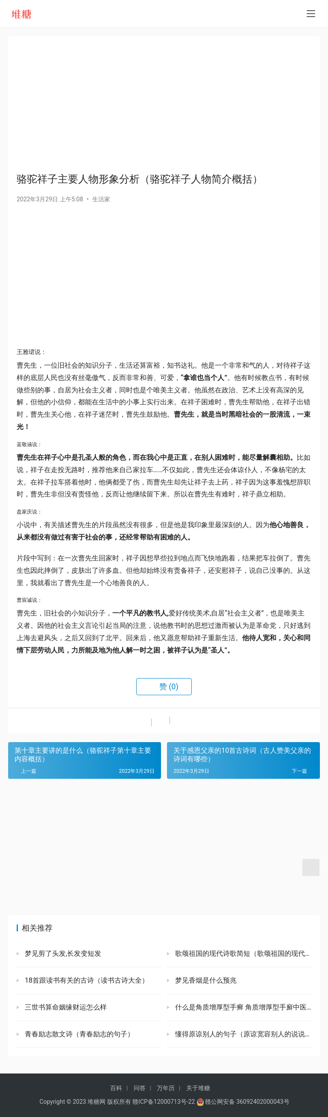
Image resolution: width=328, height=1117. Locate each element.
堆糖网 (96, 1101)
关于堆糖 (198, 1088)
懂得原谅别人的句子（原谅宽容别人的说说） (242, 1034)
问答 (140, 1088)
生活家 (101, 199)
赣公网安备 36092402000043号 (243, 1101)
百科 (116, 1088)
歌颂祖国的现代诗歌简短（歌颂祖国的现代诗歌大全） (242, 953)
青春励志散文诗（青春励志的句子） (78, 1034)
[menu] (311, 13)
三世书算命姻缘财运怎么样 (65, 1007)
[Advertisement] (164, 104)
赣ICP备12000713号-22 (163, 1101)
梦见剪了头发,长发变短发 (62, 953)
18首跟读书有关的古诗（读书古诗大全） (86, 980)
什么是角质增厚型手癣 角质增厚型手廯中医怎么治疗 (242, 1007)
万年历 (166, 1088)
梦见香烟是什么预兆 (205, 980)
